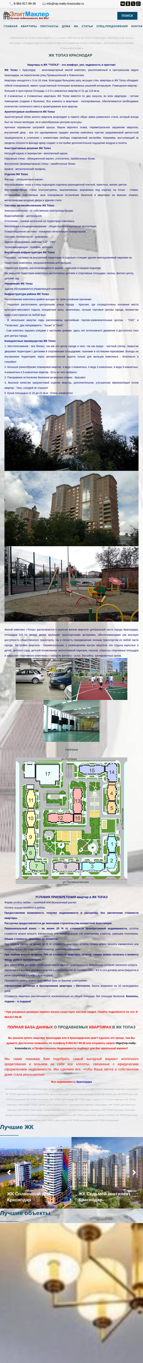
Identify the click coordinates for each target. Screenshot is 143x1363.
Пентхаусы (49, 26)
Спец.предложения (112, 26)
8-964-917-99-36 (22, 4)
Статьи (87, 26)
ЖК (76, 26)
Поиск (127, 15)
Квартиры (29, 26)
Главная (11, 26)
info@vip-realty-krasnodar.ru (63, 4)
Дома (66, 26)
